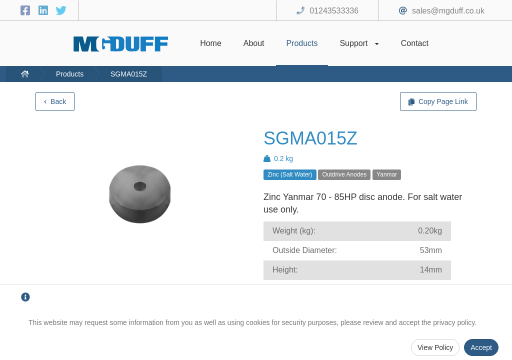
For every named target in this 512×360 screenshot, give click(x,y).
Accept (481, 348)
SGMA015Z (128, 74)
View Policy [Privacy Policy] (435, 348)
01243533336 (334, 10)
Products (70, 74)
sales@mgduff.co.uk (448, 10)
